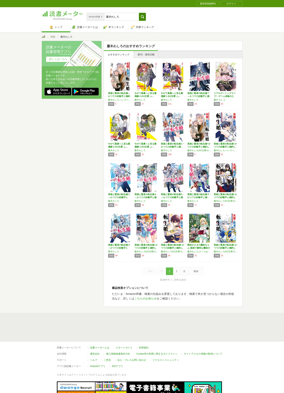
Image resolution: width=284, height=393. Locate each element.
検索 (52, 36)
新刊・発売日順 (146, 54)
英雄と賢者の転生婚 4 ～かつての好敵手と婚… (119, 248)
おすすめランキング (118, 54)
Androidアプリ (97, 348)
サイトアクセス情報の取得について (203, 335)
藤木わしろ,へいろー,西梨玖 (226, 150)
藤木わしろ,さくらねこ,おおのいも (199, 251)
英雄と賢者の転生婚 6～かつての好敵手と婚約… (145, 197)
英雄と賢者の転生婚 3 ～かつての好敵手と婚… (119, 197)
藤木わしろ (140, 100)
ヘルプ (93, 341)
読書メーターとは (99, 329)
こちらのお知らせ (145, 298)
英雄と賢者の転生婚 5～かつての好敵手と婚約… (172, 197)
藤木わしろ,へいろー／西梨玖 (120, 100)
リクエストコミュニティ (166, 341)
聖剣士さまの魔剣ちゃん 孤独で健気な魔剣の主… (198, 248)
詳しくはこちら (58, 59)
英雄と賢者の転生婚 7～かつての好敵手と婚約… (198, 96)
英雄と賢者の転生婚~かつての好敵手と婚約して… (199, 147)
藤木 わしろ (219, 100)
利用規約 (144, 329)
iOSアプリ (117, 348)
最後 (196, 271)
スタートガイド (124, 329)
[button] (142, 17)
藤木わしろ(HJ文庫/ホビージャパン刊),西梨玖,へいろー (199, 150)
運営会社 (95, 335)
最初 (150, 271)
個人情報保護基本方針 (118, 335)
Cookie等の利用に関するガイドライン (157, 335)
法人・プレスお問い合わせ (131, 341)
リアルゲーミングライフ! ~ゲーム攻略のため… (225, 96)
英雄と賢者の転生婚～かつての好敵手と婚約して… (119, 96)
